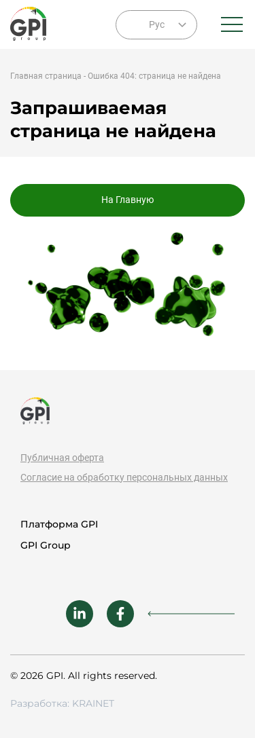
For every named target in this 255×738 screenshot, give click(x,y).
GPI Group (45, 545)
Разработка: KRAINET (62, 703)
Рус (157, 24)
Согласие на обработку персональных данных (124, 477)
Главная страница (46, 76)
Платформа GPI (59, 524)
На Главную (127, 199)
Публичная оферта (62, 457)
